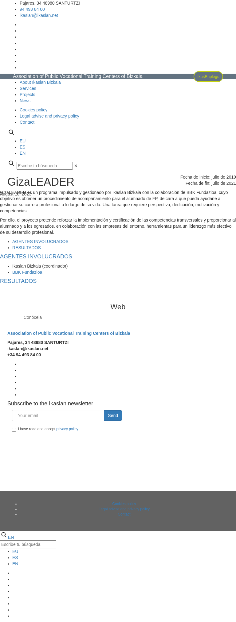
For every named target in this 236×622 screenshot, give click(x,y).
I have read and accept (45, 429)
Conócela (33, 317)
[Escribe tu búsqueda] (45, 166)
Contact (27, 122)
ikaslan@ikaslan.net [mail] (39, 15)
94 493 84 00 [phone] (32, 9)
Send (113, 415)
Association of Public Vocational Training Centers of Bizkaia (68, 333)
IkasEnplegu (208, 76)
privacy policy (67, 429)
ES (23, 147)
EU (23, 140)
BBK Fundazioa (27, 272)
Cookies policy (33, 109)
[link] (76, 165)
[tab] (40, 241)
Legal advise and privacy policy (49, 116)
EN (23, 153)
